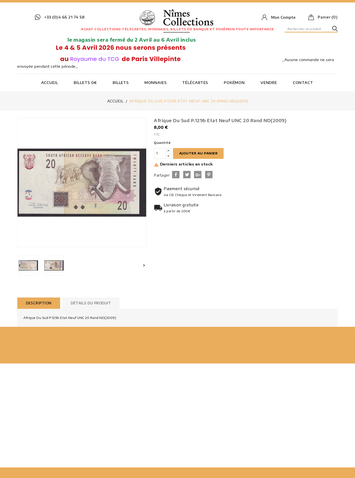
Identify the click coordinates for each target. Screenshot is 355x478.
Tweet (187, 174)
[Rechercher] (311, 29)
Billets (121, 82)
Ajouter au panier (198, 153)
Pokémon (234, 82)
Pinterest (209, 174)
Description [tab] (39, 303)
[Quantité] (160, 153)
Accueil (49, 82)
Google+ (197, 174)
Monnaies (155, 82)
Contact (303, 82)
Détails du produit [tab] (91, 303)
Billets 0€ (85, 82)
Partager (175, 174)
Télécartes (195, 82)
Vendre (269, 82)
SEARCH (335, 29)
